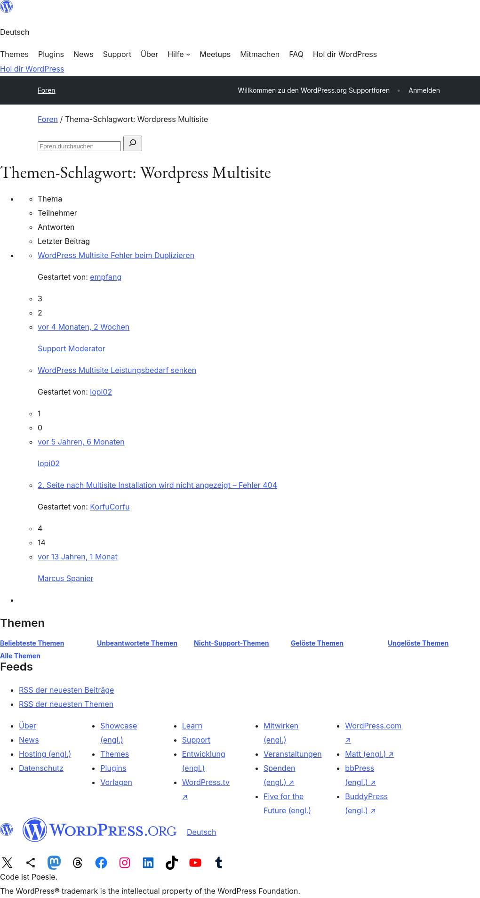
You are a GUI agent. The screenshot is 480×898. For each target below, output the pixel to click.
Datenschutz (41, 768)
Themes (114, 754)
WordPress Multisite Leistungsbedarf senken (117, 370)
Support (196, 739)
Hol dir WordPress (32, 68)
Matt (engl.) (369, 754)
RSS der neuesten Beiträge (66, 690)
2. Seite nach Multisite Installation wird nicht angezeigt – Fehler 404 (157, 485)
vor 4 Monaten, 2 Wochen (83, 327)
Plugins (113, 768)
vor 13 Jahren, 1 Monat (78, 556)
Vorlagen (116, 782)
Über (27, 725)
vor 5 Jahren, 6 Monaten (81, 441)
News (29, 739)
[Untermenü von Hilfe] (179, 54)
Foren (47, 90)
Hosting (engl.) (45, 754)
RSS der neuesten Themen (66, 704)
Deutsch (201, 832)
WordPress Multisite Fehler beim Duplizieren (116, 255)
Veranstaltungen (293, 754)
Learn (192, 725)
